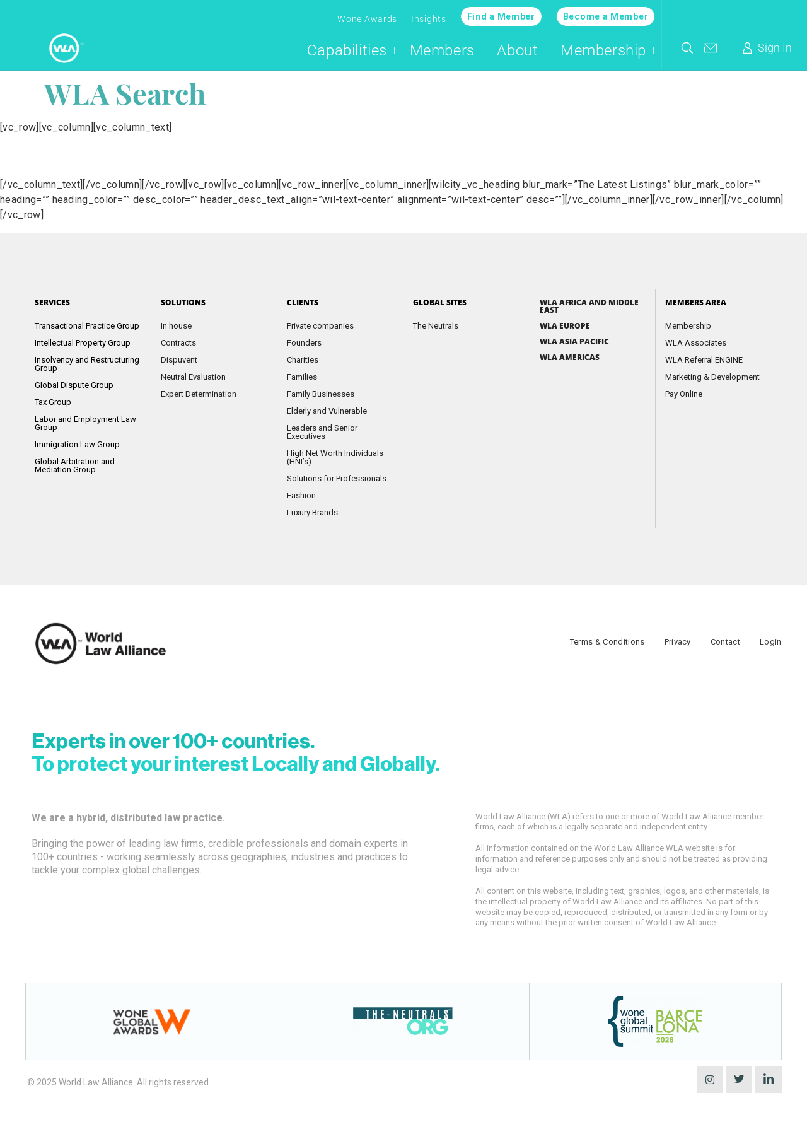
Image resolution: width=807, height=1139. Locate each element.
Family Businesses (320, 394)
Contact (725, 641)
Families (302, 377)
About (523, 50)
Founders (304, 343)
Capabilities (352, 50)
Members (448, 50)
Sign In (766, 48)
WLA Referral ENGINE (704, 360)
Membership (609, 50)
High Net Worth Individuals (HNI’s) (335, 457)
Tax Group (53, 402)
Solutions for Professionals (336, 478)
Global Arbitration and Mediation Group (75, 465)
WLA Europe (565, 326)
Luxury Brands (312, 512)
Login (771, 641)
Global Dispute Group (74, 385)
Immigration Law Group (77, 444)
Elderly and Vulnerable (327, 411)
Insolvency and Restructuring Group (87, 364)
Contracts (178, 343)
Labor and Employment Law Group (85, 423)
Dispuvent (179, 360)
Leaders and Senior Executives (322, 432)
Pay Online (683, 394)
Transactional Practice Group (87, 325)
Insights (428, 19)
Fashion (301, 495)
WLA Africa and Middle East (589, 306)
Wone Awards (367, 19)
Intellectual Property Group (83, 343)
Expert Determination (198, 394)
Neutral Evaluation (193, 377)
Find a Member (501, 16)
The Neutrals (435, 325)
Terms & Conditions (607, 641)
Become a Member (606, 16)
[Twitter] (739, 1079)
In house (176, 325)
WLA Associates (695, 343)
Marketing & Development (712, 377)
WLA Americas (570, 357)
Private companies (320, 325)
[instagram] (710, 1079)
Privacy (678, 641)
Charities (302, 360)
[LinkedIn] (768, 1079)
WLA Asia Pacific (574, 342)
